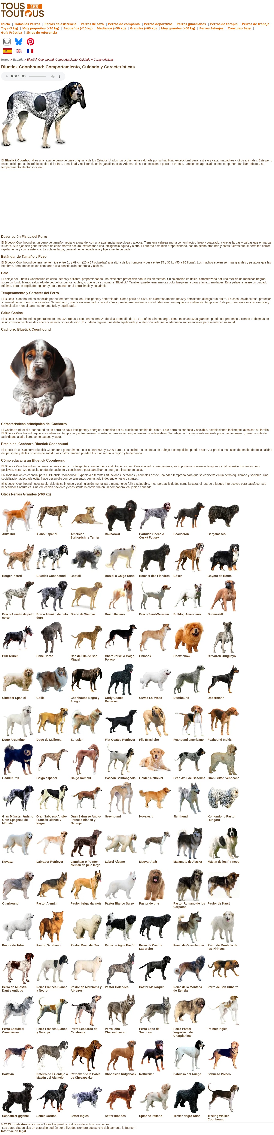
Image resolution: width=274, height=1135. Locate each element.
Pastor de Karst (224, 901)
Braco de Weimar (87, 612)
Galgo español (52, 776)
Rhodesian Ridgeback (121, 1072)
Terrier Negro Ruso (189, 1114)
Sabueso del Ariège (189, 1072)
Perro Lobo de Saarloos (155, 1029)
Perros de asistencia (60, 24)
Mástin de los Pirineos (224, 860)
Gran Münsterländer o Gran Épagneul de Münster (18, 818)
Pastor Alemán (52, 901)
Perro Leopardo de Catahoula (87, 1029)
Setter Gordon (52, 1114)
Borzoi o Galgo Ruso (121, 574)
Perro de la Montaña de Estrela (189, 987)
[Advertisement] (137, 203)
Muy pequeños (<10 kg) (40, 28)
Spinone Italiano (155, 1114)
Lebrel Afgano (121, 860)
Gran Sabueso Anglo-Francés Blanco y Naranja (87, 818)
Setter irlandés (121, 1114)
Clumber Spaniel (18, 696)
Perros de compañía (124, 24)
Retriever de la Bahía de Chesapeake (87, 1074)
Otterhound (18, 901)
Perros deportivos (158, 24)
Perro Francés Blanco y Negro (52, 987)
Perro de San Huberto (224, 985)
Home (5, 59)
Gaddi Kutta (18, 776)
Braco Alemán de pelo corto (18, 614)
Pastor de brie (155, 901)
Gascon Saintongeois (121, 776)
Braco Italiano (121, 612)
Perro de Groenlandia (189, 943)
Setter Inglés (87, 1114)
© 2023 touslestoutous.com (20, 1124)
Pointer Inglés (224, 1027)
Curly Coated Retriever (121, 698)
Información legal (13, 1131)
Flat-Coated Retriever (121, 738)
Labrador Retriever (52, 860)
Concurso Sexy (239, 28)
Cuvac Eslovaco (155, 696)
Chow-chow (189, 654)
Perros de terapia (224, 24)
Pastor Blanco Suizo (121, 901)
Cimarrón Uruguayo (224, 654)
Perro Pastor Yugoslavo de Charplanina (189, 1030)
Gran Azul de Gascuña (189, 776)
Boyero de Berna (224, 574)
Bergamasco (224, 532)
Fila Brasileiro (155, 738)
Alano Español (52, 532)
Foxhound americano (189, 738)
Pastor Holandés (121, 985)
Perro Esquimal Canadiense (18, 1029)
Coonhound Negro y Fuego (87, 698)
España (18, 59)
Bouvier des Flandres (155, 574)
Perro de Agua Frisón (121, 943)
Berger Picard (18, 574)
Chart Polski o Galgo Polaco (121, 656)
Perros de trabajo (256, 24)
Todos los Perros (27, 24)
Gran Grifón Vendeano (224, 776)
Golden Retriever (155, 776)
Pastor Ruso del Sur (87, 943)
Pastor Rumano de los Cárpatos (189, 903)
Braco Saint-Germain (155, 612)
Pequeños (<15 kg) (77, 28)
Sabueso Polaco (224, 1072)
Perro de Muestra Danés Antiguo (18, 987)
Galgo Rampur (87, 776)
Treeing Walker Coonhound (224, 1116)
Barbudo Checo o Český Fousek (155, 534)
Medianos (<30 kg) (111, 28)
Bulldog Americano (189, 612)
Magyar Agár (155, 860)
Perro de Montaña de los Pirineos (224, 945)
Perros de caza (92, 24)
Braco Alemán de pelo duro (52, 614)
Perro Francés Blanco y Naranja (52, 1029)
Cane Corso (52, 654)
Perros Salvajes (211, 28)
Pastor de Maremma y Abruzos (87, 987)
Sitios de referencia (41, 32)
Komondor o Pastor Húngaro (224, 816)
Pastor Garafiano (52, 943)
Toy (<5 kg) (9, 28)
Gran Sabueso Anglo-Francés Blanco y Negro (52, 818)
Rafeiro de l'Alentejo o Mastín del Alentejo (52, 1074)
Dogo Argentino (18, 738)
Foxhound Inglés (224, 738)
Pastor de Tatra (18, 943)
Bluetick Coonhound (52, 574)
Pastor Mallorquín (155, 985)
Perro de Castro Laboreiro (155, 945)
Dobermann (224, 696)
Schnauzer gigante (18, 1114)
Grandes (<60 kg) (143, 28)
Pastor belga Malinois (87, 901)
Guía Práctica (11, 32)
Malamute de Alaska (189, 860)
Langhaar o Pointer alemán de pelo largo (87, 862)
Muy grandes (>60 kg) (178, 28)
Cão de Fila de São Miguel (87, 656)
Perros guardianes (191, 24)
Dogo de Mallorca (52, 738)
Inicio (5, 24)
